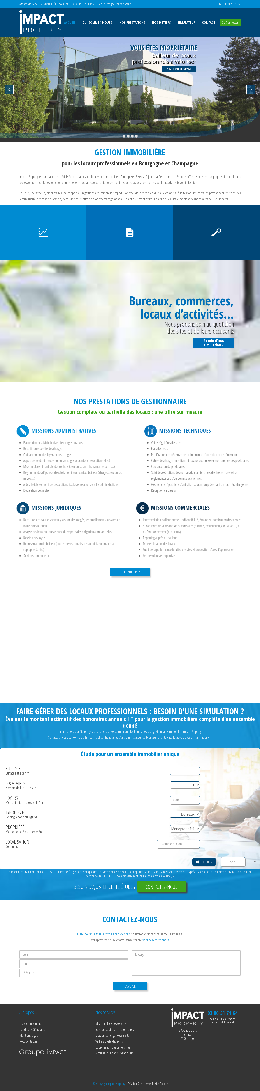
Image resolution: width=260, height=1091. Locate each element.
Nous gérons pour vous (179, 69)
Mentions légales (29, 1035)
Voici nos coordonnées (155, 939)
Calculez (204, 862)
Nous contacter (28, 1041)
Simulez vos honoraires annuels (114, 1053)
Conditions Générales (32, 1029)
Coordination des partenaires (112, 1047)
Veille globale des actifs (109, 1041)
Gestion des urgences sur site (112, 1035)
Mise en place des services (110, 1023)
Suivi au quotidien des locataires (114, 1029)
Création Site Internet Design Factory (147, 1083)
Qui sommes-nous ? (30, 1023)
